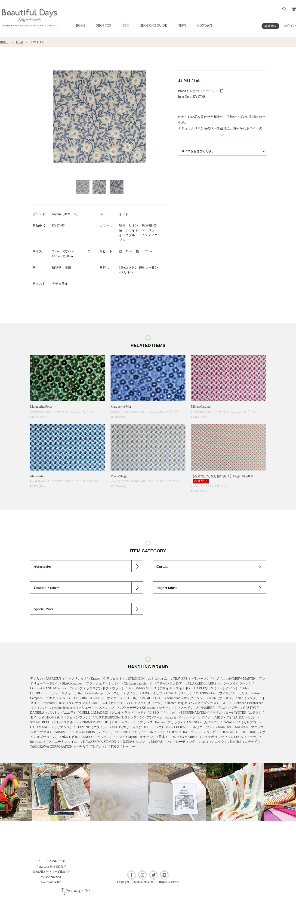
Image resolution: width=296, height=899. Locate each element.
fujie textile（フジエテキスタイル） (55, 741)
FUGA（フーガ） (246, 737)
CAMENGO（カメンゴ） (202, 722)
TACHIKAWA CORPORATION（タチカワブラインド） (69, 746)
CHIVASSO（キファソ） (146, 703)
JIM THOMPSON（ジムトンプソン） (65, 717)
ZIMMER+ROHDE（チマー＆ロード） (109, 722)
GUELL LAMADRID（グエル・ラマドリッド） (113, 712)
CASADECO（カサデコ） (241, 722)
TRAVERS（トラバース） (191, 678)
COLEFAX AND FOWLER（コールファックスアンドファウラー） (77, 688)
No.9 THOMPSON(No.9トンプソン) (119, 717)
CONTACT (204, 25)
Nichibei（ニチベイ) (244, 741)
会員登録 (270, 26)
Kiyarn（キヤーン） (204, 91)
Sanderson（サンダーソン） (186, 698)
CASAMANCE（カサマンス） (51, 727)
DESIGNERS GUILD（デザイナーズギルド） (159, 688)
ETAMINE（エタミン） (92, 727)
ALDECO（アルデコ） (96, 737)
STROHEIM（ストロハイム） (149, 678)
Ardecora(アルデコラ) (57, 703)
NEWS (182, 25)
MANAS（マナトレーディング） (174, 741)
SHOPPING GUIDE (153, 25)
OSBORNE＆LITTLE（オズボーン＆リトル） (106, 698)
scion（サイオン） (222, 698)
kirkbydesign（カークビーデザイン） (113, 693)
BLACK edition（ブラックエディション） (91, 683)
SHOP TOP (103, 25)
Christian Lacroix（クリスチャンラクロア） (154, 683)
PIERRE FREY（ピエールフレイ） (141, 732)
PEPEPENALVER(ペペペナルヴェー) (207, 712)
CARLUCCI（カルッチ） (108, 703)
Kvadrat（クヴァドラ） (181, 717)
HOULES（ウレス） (157, 727)
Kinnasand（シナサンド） (160, 707)
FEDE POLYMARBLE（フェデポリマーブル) (200, 737)
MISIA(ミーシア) (67, 732)
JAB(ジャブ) (222, 717)
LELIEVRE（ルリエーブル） (195, 727)
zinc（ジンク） (248, 698)
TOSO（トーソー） (124, 746)
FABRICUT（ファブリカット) (67, 678)
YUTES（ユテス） (248, 712)
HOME (80, 25)
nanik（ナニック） (214, 741)
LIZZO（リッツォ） (163, 712)
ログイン (290, 25)
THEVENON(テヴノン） (186, 732)
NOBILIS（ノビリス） (98, 732)
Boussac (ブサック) (168, 722)
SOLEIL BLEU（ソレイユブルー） (55, 722)
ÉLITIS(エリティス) (126, 727)
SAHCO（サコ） (245, 717)
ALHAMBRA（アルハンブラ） (218, 707)
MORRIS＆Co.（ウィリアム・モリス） (224, 693)
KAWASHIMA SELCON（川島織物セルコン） (115, 741)
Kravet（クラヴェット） (108, 678)
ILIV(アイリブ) (152, 693)
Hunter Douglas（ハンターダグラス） (193, 703)
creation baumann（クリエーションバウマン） (84, 707)
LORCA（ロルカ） (179, 693)
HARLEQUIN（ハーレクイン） (216, 688)
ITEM (126, 25)
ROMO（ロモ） (153, 698)
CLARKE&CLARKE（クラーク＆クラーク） (220, 683)
